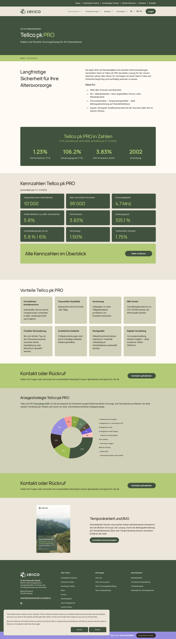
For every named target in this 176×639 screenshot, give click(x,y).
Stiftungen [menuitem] (99, 573)
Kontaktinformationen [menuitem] (69, 578)
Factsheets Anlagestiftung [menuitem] (140, 582)
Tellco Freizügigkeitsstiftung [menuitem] (106, 586)
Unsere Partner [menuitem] (66, 607)
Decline (97, 630)
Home (22, 58)
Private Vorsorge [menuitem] (91, 11)
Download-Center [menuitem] (91, 3)
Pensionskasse (31, 58)
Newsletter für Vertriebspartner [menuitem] (142, 590)
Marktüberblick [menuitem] (136, 578)
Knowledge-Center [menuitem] (110, 3)
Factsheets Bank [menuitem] (137, 586)
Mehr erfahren (139, 253)
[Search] (131, 11)
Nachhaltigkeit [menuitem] (66, 599)
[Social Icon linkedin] (21, 603)
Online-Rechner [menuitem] (129, 3)
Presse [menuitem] (63, 594)
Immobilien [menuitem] (121, 11)
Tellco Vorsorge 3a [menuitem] (102, 582)
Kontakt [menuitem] (152, 3)
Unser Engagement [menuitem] (68, 603)
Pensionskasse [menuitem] (73, 11)
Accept (79, 630)
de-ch (139, 11)
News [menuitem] (78, 3)
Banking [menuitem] (107, 11)
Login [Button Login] (151, 11)
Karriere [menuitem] (142, 3)
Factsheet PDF (42, 403)
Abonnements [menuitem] (136, 573)
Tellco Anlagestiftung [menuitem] (103, 590)
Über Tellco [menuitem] (65, 573)
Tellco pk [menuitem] (98, 578)
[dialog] (57, 622)
